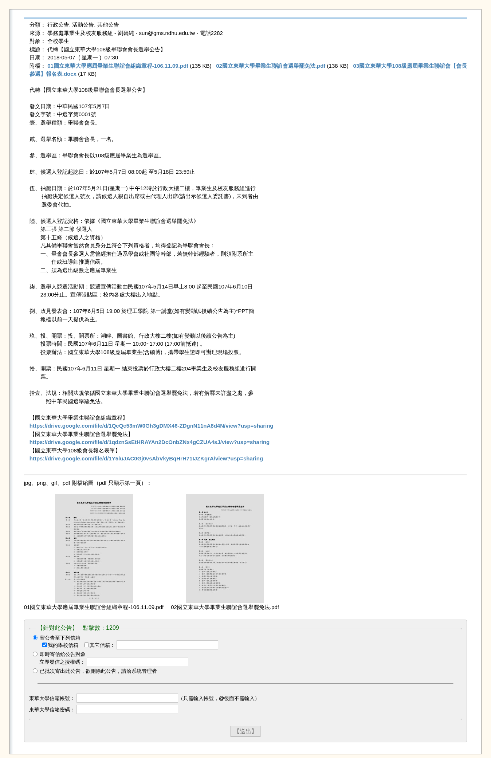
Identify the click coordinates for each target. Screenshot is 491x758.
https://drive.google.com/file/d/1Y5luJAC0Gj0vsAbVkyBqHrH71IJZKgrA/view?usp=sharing (146, 458)
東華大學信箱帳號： (52, 698)
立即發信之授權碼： (62, 662)
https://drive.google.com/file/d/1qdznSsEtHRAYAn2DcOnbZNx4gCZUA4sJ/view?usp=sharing (150, 442)
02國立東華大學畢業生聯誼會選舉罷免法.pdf (270, 66)
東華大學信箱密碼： (52, 709)
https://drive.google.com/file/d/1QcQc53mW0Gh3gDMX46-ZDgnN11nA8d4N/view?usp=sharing (152, 426)
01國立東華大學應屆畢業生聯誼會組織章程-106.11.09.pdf (117, 66)
